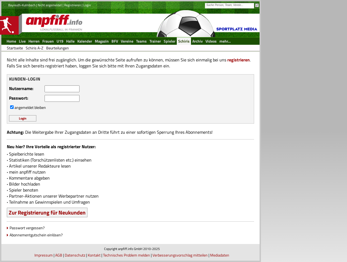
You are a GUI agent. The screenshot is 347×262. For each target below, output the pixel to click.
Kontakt (94, 255)
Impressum (43, 255)
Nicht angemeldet (50, 5)
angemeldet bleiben (30, 107)
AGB (58, 255)
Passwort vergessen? (27, 228)
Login (87, 5)
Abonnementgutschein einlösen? (36, 235)
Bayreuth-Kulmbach (21, 5)
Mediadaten (219, 255)
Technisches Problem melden (126, 255)
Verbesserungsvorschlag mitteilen (180, 255)
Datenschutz (75, 255)
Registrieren (72, 5)
